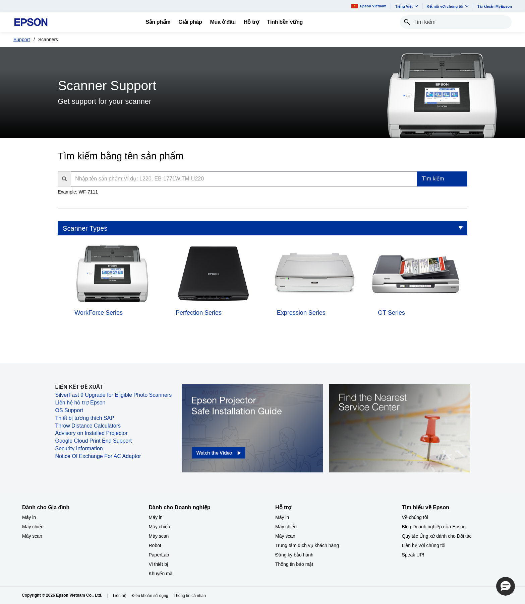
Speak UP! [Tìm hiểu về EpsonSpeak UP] (413, 554)
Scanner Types (85, 228)
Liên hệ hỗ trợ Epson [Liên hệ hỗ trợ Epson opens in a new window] (80, 402)
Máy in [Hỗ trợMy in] (282, 517)
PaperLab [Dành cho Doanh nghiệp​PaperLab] (159, 554)
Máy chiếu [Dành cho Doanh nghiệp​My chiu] (159, 526)
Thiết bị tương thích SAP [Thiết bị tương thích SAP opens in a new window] (84, 418)
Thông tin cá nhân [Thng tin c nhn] (190, 595)
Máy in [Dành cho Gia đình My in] (29, 517)
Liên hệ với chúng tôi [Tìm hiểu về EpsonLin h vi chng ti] (424, 545)
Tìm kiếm (433, 178)
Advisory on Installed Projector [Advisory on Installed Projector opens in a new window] (91, 433)
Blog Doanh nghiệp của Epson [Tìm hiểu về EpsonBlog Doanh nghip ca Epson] (434, 526)
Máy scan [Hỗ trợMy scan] (285, 536)
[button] (505, 586)
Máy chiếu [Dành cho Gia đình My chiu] (33, 526)
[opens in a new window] (252, 428)
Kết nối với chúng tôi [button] (448, 6)
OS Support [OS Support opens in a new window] (69, 410)
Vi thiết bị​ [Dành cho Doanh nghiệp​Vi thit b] (158, 564)
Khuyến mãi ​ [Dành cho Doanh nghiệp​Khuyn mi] (162, 573)
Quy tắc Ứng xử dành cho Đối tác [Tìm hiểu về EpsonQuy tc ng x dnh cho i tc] (437, 536)
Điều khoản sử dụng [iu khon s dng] (150, 595)
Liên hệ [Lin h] (119, 595)
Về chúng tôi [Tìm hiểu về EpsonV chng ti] (415, 517)
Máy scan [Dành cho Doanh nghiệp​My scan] (159, 536)
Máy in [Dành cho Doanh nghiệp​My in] (156, 517)
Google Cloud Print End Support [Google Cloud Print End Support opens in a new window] (93, 441)
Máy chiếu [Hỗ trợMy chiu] (286, 526)
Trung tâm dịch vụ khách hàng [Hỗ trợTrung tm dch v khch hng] (307, 545)
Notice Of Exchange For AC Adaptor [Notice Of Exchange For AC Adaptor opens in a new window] (98, 456)
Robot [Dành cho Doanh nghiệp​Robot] (155, 545)
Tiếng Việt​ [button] (406, 6)
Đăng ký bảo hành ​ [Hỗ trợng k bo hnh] (295, 554)
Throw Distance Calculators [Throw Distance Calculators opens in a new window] (88, 426)
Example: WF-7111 (78, 192)
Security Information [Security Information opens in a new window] (79, 448)
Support (21, 39)
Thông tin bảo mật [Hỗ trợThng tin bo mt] (294, 564)
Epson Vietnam (368, 6)
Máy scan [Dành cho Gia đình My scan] (32, 536)
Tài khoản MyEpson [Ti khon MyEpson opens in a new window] (494, 6)
